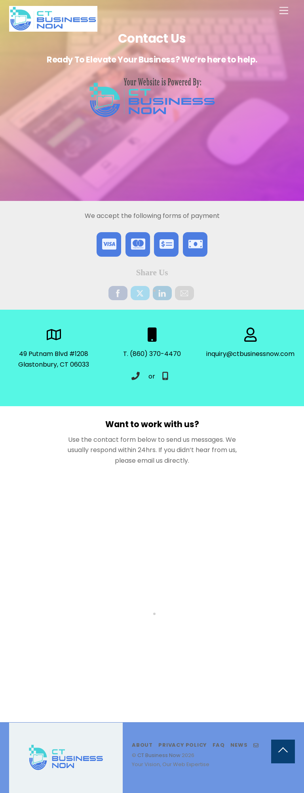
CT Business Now (158, 755)
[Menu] (284, 11)
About (142, 745)
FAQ (219, 745)
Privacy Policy (182, 745)
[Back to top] (283, 751)
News (238, 745)
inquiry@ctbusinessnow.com (250, 353)
